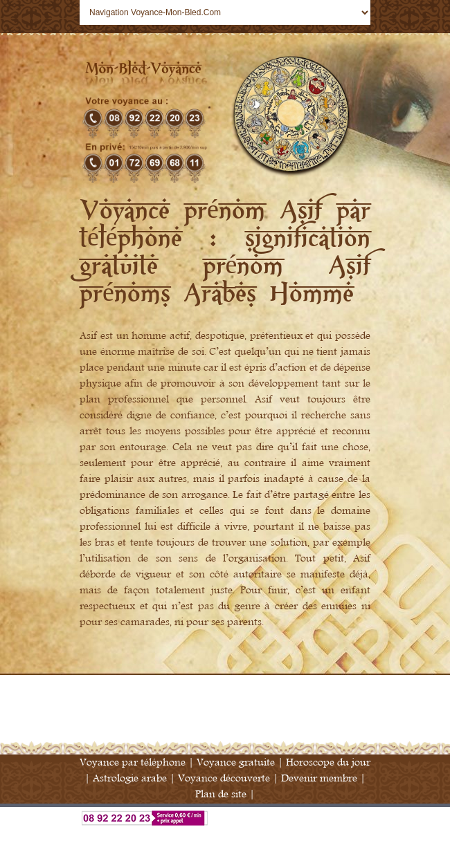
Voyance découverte (224, 778)
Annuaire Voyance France (225, 834)
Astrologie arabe (130, 778)
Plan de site (220, 794)
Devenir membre (319, 778)
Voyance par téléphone (133, 762)
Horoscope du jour (328, 762)
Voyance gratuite (236, 762)
